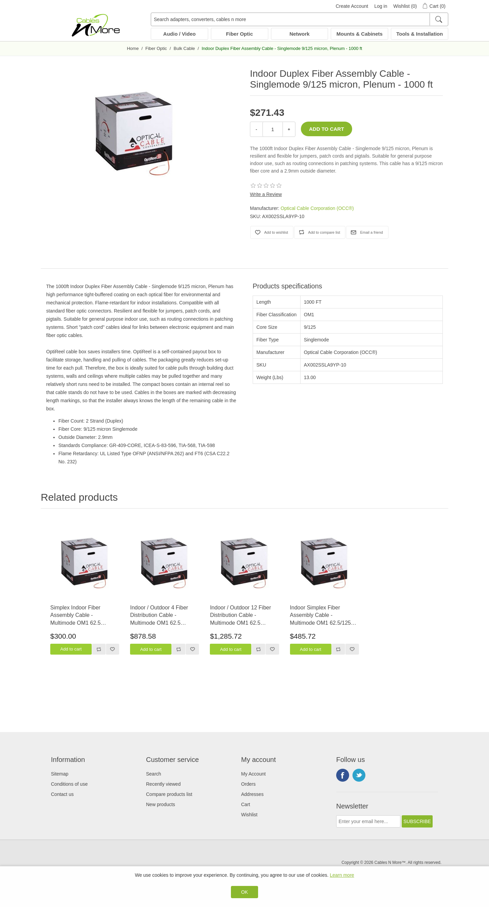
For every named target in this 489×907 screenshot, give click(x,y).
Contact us (62, 794)
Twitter (358, 775)
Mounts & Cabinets (360, 34)
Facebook (342, 775)
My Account (253, 774)
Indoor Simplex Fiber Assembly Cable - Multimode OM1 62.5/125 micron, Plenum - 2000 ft (320, 616)
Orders (248, 784)
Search (153, 774)
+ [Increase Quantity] (289, 129)
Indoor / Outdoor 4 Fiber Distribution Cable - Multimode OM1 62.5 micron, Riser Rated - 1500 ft (162, 616)
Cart (245, 804)
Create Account (352, 6)
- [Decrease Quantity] (256, 129)
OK (244, 892)
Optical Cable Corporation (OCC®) (317, 208)
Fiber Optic (239, 34)
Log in (380, 6)
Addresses (252, 794)
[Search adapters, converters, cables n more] (299, 19)
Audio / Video (179, 34)
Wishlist (249, 814)
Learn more (342, 875)
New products (160, 804)
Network (299, 34)
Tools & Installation (419, 34)
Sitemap (59, 774)
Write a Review (266, 194)
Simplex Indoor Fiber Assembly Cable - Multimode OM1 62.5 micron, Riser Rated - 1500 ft (82, 616)
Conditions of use (69, 784)
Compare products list (169, 794)
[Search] (439, 19)
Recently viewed (163, 784)
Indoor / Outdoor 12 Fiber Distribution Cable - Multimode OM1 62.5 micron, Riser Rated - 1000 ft (242, 616)
